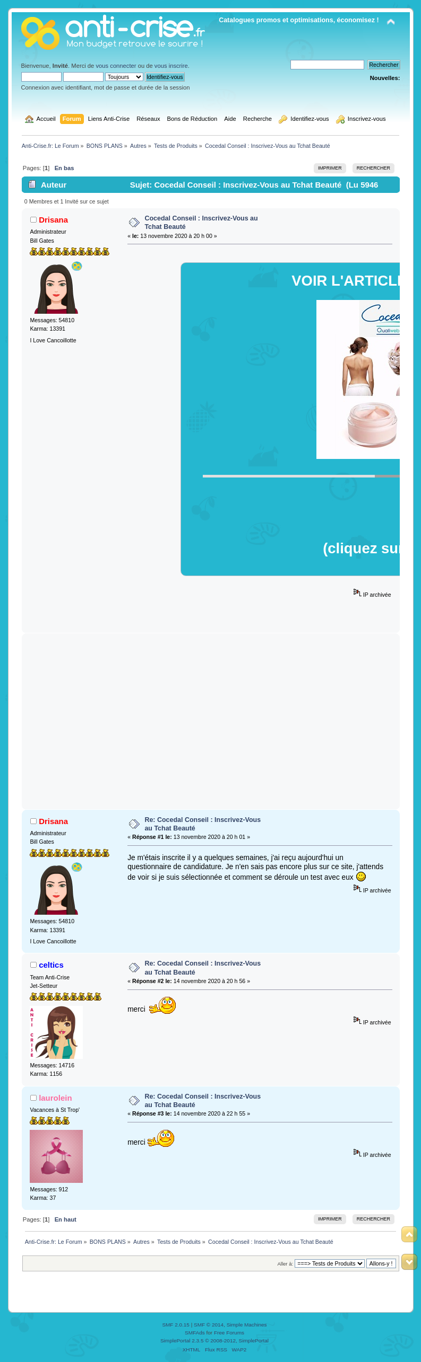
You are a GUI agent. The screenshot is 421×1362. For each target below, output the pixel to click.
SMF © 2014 (209, 1325)
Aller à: (285, 1264)
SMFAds (195, 1333)
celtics (51, 964)
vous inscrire (171, 66)
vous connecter (116, 66)
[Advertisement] (211, 721)
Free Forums (229, 1333)
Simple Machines (247, 1325)
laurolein (55, 1097)
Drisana (53, 219)
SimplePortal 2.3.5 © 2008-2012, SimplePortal (214, 1340)
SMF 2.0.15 (176, 1325)
